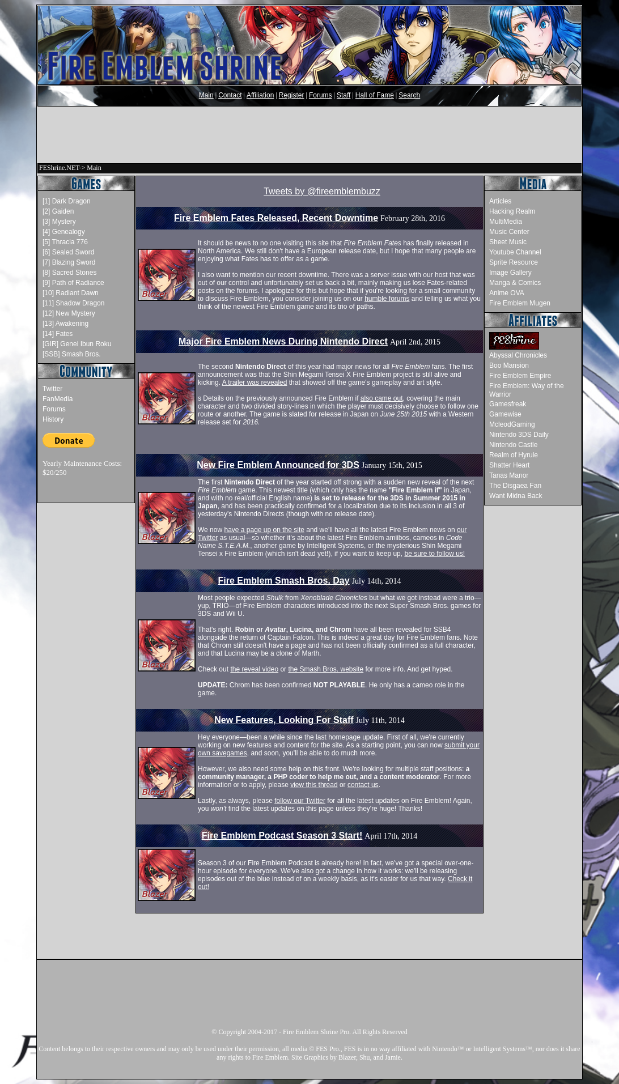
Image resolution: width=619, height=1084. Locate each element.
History (53, 419)
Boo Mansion (509, 365)
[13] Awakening (65, 324)
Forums (320, 95)
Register (291, 95)
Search (409, 95)
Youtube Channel (515, 252)
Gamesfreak (507, 404)
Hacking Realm (512, 211)
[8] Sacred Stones (69, 273)
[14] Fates (58, 334)
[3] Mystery (59, 222)
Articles (500, 201)
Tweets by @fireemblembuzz (322, 191)
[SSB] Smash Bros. (72, 354)
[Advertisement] (309, 134)
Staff (343, 95)
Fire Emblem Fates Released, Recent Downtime (276, 218)
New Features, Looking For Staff (283, 720)
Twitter (52, 389)
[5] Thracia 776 (65, 242)
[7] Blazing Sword (69, 262)
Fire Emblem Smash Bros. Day (284, 580)
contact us (363, 785)
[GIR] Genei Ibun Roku (77, 344)
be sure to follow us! (434, 554)
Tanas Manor (508, 475)
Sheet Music (508, 242)
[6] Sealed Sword (68, 252)
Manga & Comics (515, 283)
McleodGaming (512, 424)
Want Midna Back (515, 496)
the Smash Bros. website (325, 669)
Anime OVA (506, 293)
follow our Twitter (299, 801)
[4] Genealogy (64, 232)
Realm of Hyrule (513, 455)
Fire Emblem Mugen (519, 303)
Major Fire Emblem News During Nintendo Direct (283, 341)
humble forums (386, 299)
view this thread (313, 785)
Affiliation (260, 95)
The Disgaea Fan (515, 486)
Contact (229, 95)
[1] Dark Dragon (67, 201)
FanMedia (58, 399)
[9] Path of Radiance (73, 283)
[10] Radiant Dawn (71, 293)
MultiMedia (505, 222)
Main (206, 95)
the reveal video (254, 669)
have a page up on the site (264, 530)
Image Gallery (510, 273)
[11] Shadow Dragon (73, 303)
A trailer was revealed (254, 382)
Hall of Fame (374, 95)
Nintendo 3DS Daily (519, 435)
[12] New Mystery (69, 313)
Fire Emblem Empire (520, 376)
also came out (382, 398)
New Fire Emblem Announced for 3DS (278, 465)
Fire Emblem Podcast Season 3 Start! (282, 835)
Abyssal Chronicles (518, 355)
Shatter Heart (509, 465)
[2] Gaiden (58, 211)
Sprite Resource (513, 262)
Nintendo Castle (513, 445)
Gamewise (505, 414)
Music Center (509, 232)
